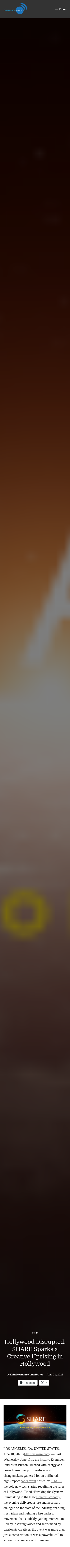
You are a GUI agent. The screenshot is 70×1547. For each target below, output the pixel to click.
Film (35, 1333)
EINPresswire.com (36, 1454)
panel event (28, 1481)
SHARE (56, 1481)
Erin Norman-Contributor (26, 1374)
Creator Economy (48, 1497)
